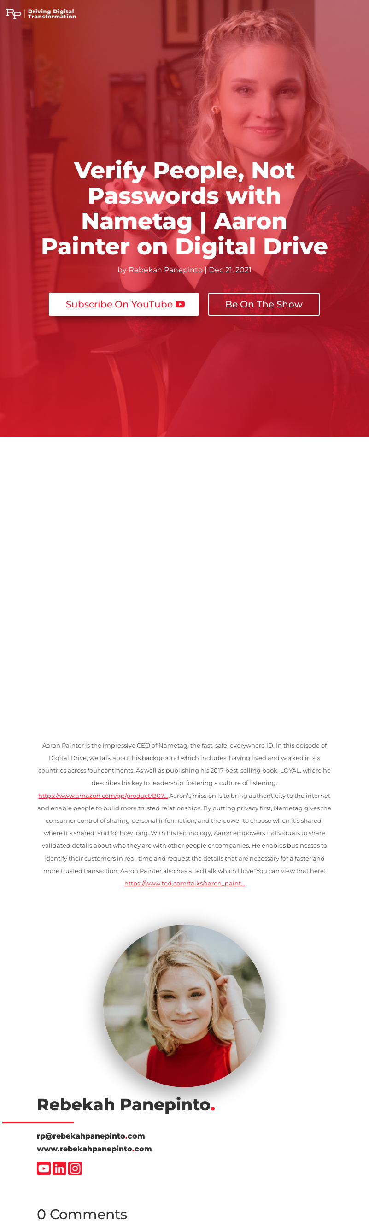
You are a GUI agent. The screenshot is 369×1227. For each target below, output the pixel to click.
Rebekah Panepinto (166, 269)
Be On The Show (264, 304)
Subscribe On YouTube (119, 304)
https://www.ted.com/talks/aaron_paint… (184, 883)
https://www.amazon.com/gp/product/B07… (103, 795)
